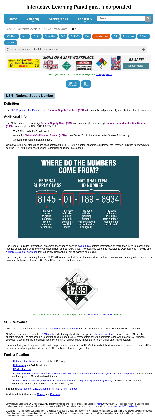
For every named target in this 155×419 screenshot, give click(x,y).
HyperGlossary (101, 36)
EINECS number (42, 388)
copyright (97, 404)
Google (41, 394)
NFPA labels (106, 314)
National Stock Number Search (29, 361)
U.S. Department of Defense (26, 110)
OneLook (55, 394)
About (25, 36)
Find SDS (75, 36)
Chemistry (85, 19)
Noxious (73, 84)
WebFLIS (84, 246)
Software (144, 36)
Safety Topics (58, 19)
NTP (86, 84)
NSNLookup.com (22, 369)
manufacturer (71, 328)
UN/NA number (69, 388)
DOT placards (92, 314)
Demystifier (50, 36)
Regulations (128, 36)
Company (33, 19)
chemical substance (104, 334)
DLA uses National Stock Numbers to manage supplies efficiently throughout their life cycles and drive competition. (74, 373)
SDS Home (11, 36)
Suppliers (10, 43)
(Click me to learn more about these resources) (32, 49)
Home (13, 18)
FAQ (63, 36)
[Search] (148, 19)
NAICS (55, 388)
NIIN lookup (19, 365)
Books (36, 36)
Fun (87, 36)
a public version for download (21, 252)
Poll (115, 36)
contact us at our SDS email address (123, 406)
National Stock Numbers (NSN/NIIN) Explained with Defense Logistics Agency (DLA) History (62, 380)
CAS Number (24, 388)
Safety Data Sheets (50, 328)
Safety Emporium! (104, 74)
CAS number (49, 334)
